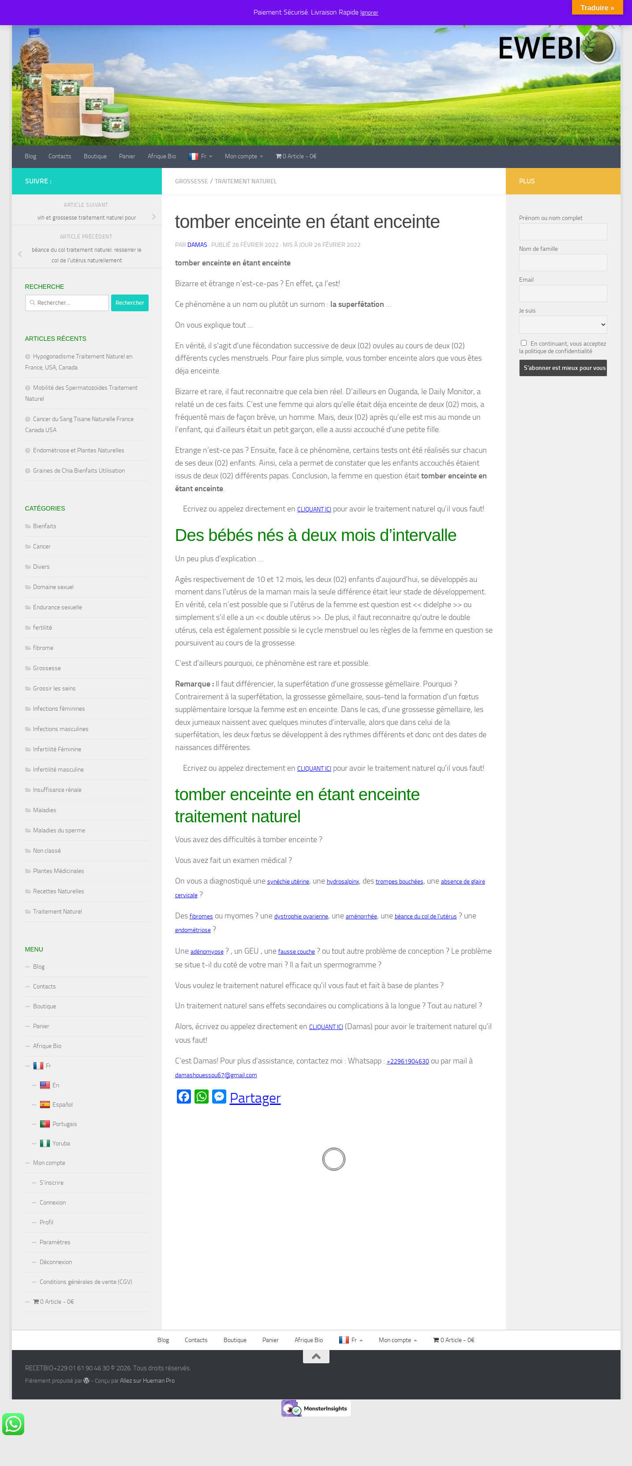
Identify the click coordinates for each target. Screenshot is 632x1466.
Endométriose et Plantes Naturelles (78, 450)
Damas (197, 245)
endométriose (193, 930)
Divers (41, 567)
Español (56, 1104)
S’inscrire (52, 1182)
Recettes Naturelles (58, 891)
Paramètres (55, 1242)
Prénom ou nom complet (551, 218)
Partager (255, 1098)
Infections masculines (61, 729)
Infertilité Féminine (57, 749)
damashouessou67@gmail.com (216, 1075)
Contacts (60, 156)
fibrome (43, 648)
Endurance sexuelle (57, 607)
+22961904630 (408, 1061)
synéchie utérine (288, 881)
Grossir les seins (54, 688)
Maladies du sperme (59, 830)
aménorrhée (361, 916)
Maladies (44, 810)
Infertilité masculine (58, 769)
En (49, 1085)
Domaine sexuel (53, 587)
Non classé (47, 850)
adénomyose (207, 951)
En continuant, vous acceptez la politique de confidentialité (562, 347)
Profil (46, 1222)
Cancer (42, 546)
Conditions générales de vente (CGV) (86, 1282)
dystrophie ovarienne (301, 916)
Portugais (58, 1124)
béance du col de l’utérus (426, 916)
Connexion (53, 1202)
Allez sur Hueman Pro (147, 1380)
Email (526, 280)
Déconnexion (56, 1262)
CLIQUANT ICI (314, 509)
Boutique (95, 156)
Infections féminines (59, 708)
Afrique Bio (162, 156)
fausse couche (296, 951)
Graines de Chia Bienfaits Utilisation (79, 470)
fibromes (201, 916)
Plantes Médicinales (58, 871)
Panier (127, 156)
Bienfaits (44, 526)
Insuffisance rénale (57, 790)
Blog (30, 156)
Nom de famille (538, 249)
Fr (197, 157)
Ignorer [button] (369, 12)
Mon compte (241, 156)
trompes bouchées (399, 881)
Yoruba (55, 1143)
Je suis (527, 310)
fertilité (42, 627)
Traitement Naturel (246, 181)
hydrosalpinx (343, 881)
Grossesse (191, 181)
